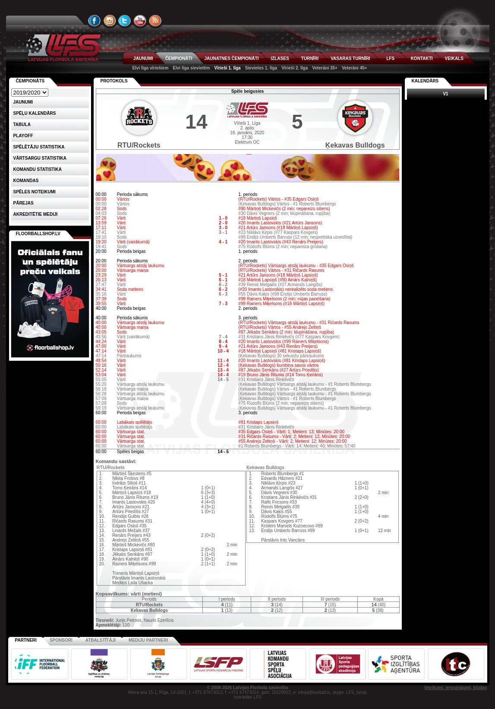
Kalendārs (425, 81)
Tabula (22, 124)
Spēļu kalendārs (34, 113)
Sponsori (61, 640)
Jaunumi (23, 102)
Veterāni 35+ (324, 68)
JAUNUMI (143, 58)
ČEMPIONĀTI (178, 58)
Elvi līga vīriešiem (150, 68)
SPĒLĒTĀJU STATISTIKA (39, 147)
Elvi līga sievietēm (191, 68)
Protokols (114, 81)
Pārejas (23, 203)
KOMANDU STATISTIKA (37, 169)
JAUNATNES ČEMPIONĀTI (231, 58)
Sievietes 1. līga (261, 68)
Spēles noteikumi (34, 191)
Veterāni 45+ (354, 68)
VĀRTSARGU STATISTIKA (40, 158)
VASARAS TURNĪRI (350, 58)
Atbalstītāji (100, 640)
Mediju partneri (148, 640)
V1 (445, 93)
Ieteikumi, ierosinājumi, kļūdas (455, 687)
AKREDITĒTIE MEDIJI (35, 214)
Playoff (23, 135)
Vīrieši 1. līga (227, 68)
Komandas (26, 180)
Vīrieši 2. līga (294, 68)
